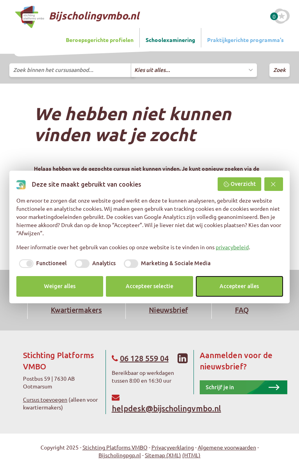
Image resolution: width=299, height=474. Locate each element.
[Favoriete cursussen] (282, 16)
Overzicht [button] (239, 184)
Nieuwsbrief (168, 310)
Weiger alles (60, 286)
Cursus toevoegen (45, 399)
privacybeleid (232, 246)
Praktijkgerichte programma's (245, 39)
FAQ (242, 310)
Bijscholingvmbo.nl (77, 17)
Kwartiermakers (76, 310)
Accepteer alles (239, 286)
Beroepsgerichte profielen (100, 39)
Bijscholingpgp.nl (119, 454)
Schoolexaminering (170, 39)
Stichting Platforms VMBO (115, 447)
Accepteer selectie (149, 286)
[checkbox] (41, 263)
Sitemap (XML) (163, 454)
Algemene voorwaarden (227, 447)
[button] (273, 184)
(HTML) (191, 454)
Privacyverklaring (172, 447)
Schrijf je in (220, 387)
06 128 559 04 (144, 358)
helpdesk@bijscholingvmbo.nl (166, 408)
